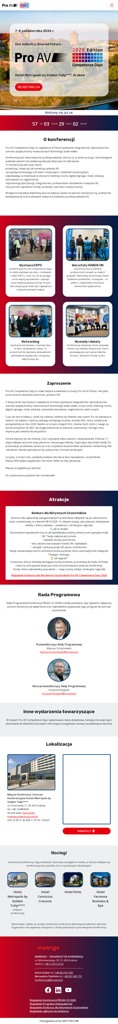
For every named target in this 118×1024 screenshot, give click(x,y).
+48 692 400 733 (72, 976)
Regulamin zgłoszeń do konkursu (49, 1011)
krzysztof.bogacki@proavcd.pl (59, 693)
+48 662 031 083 (64, 972)
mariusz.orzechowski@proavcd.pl (59, 652)
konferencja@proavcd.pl (49, 980)
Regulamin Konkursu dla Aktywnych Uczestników (59, 1007)
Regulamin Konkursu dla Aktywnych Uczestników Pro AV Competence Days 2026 (59, 575)
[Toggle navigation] (112, 5)
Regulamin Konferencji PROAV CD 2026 (53, 1000)
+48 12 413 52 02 (53, 964)
